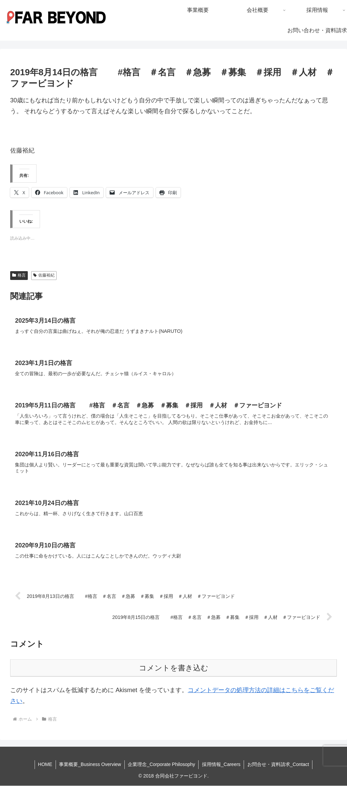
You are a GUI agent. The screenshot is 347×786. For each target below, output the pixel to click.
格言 (19, 275)
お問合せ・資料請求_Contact (278, 765)
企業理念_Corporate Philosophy (161, 765)
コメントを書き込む (173, 668)
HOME (45, 765)
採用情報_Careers (221, 765)
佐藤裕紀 (44, 275)
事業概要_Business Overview (90, 765)
